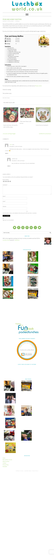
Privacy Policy (6, 546)
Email (4, 201)
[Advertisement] (27, 364)
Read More (17, 240)
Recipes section (38, 85)
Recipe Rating (6, 179)
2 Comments (17, 21)
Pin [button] (45, 46)
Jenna (10, 144)
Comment (5, 184)
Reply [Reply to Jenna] (6, 153)
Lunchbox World (6, 240)
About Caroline (6, 543)
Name (4, 196)
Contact (4, 545)
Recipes (8, 97)
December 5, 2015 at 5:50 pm (15, 146)
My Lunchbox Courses (7, 541)
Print (42, 46)
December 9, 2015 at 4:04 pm (18, 160)
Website (4, 206)
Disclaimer (5, 548)
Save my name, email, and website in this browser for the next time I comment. (20, 213)
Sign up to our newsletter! (8, 220)
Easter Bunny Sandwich (42, 125)
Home (4, 540)
